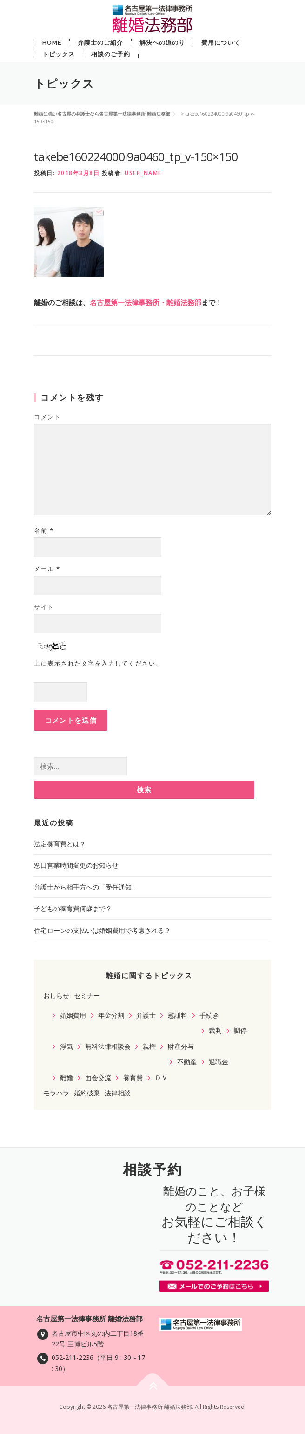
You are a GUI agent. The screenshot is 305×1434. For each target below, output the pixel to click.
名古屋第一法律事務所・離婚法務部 (145, 302)
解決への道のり (162, 42)
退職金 (218, 1061)
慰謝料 (177, 1015)
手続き (209, 1015)
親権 (149, 1046)
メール (47, 568)
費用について (220, 42)
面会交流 (98, 1077)
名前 (43, 530)
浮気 (66, 1046)
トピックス (58, 54)
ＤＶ (161, 1077)
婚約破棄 (87, 1092)
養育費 (133, 1077)
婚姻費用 (73, 1015)
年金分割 (111, 1015)
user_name (143, 173)
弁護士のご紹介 (100, 42)
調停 (240, 1030)
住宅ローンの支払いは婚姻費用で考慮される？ (102, 930)
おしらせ (56, 995)
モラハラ (56, 1092)
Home (51, 42)
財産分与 (181, 1046)
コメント (47, 417)
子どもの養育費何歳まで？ (73, 908)
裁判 (215, 1030)
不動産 (187, 1061)
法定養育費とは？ (60, 843)
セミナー (87, 995)
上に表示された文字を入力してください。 (98, 663)
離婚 (66, 1077)
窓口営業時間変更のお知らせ (76, 865)
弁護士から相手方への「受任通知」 (86, 887)
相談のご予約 (110, 54)
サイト (44, 607)
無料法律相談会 (108, 1046)
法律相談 (118, 1092)
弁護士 (146, 1015)
